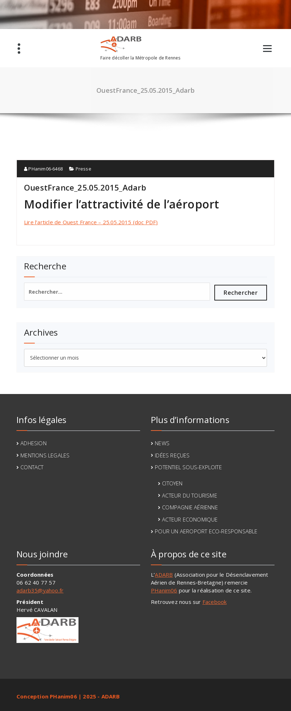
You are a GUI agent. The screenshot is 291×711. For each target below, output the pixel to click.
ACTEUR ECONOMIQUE (190, 519)
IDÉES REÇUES (172, 455)
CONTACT (31, 467)
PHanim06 (164, 590)
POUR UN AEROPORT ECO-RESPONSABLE (206, 531)
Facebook (214, 601)
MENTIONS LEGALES (45, 455)
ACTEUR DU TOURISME (189, 495)
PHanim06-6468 (43, 168)
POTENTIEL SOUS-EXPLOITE (188, 467)
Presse (83, 168)
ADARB (164, 574)
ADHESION (33, 443)
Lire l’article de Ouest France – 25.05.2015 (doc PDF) (91, 222)
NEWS (162, 443)
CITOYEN (172, 483)
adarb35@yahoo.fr (39, 590)
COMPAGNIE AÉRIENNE (190, 507)
